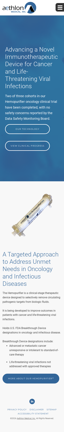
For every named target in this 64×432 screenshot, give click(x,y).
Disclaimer (37, 409)
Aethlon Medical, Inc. (26, 418)
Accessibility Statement (33, 413)
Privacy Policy (17, 409)
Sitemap (52, 409)
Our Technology (27, 129)
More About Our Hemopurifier (31, 378)
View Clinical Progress (27, 146)
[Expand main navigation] (60, 7)
